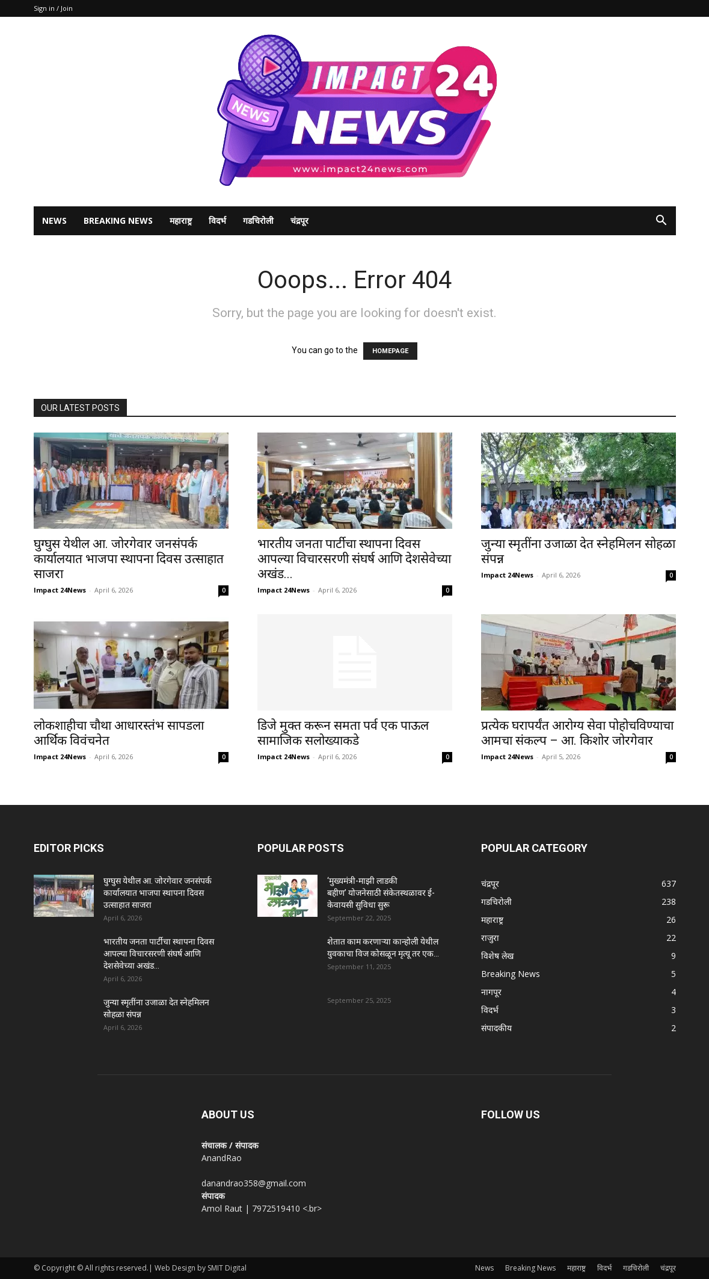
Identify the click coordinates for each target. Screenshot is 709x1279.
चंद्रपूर (299, 220)
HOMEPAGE (390, 351)
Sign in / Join (53, 8)
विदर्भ (217, 220)
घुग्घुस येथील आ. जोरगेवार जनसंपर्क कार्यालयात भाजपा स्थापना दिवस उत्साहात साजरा (129, 559)
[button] (661, 221)
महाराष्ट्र (181, 220)
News (54, 220)
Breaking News (118, 220)
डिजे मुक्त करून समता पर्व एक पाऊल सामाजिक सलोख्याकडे (343, 733)
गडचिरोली (258, 220)
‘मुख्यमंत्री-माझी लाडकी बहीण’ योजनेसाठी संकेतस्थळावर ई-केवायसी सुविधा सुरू (381, 893)
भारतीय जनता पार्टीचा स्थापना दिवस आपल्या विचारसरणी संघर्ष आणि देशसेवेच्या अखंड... (354, 559)
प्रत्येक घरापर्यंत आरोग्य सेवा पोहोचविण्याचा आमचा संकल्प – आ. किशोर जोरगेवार (577, 733)
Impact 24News (60, 589)
